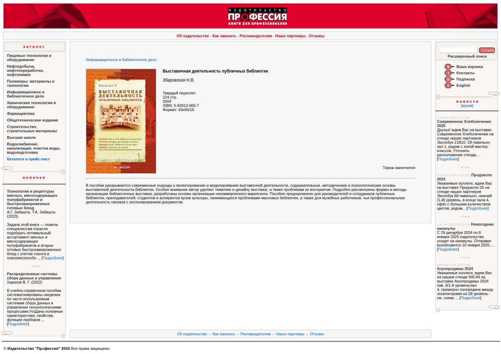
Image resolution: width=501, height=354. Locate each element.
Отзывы (317, 36)
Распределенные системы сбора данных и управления (34, 276)
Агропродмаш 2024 (455, 269)
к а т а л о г (33, 46)
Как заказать (224, 36)
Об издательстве (193, 36)
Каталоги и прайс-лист (28, 159)
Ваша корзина (469, 67)
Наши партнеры (290, 36)
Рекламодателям (256, 36)
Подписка (465, 79)
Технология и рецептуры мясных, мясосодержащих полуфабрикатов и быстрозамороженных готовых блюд (32, 199)
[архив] (467, 105)
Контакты (465, 73)
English (463, 85)
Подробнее (53, 258)
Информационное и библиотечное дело (121, 60)
